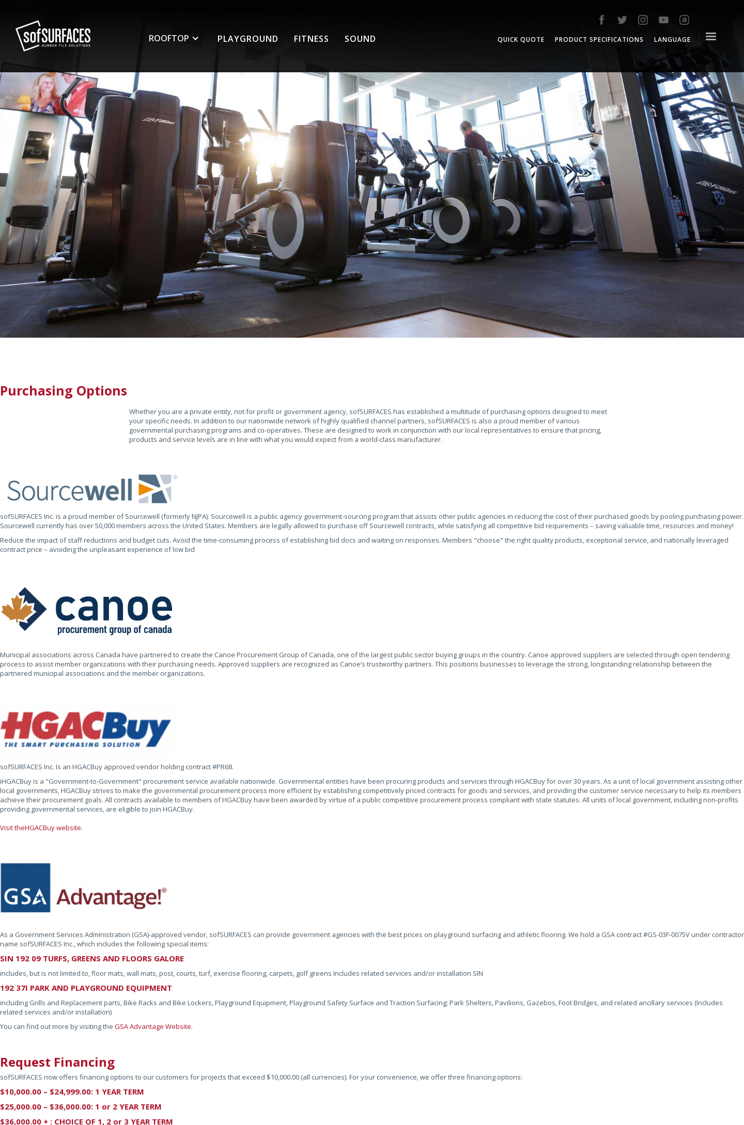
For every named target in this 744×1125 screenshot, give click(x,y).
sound (360, 38)
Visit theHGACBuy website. (41, 827)
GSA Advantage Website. (154, 1026)
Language (672, 39)
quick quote (521, 39)
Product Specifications (599, 39)
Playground (248, 38)
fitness (311, 38)
